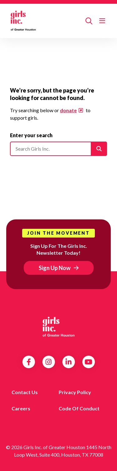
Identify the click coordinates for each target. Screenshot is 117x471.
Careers (21, 408)
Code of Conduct (79, 408)
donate (68, 110)
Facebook (29, 362)
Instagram (48, 362)
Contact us (25, 392)
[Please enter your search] (58, 149)
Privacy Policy (75, 392)
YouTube (88, 362)
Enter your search (31, 135)
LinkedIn (68, 362)
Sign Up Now (55, 267)
